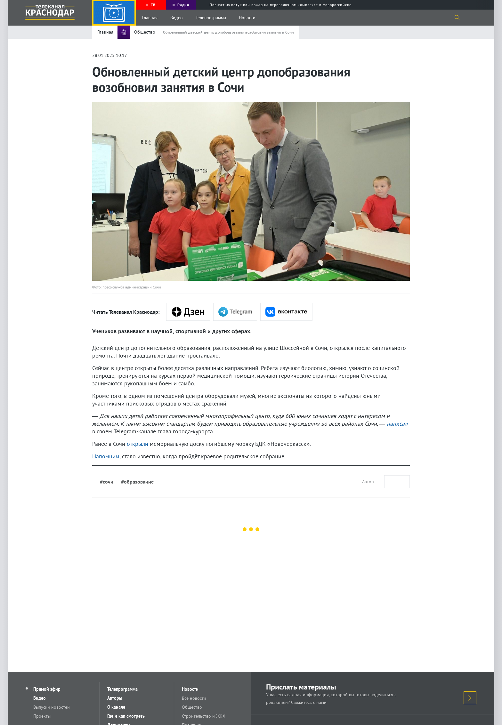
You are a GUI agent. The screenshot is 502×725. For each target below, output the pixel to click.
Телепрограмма (211, 17)
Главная (150, 17)
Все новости (194, 698)
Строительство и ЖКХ (203, 716)
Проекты (42, 716)
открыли (137, 443)
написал (397, 423)
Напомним (105, 456)
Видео (176, 17)
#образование (137, 481)
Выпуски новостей (51, 707)
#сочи (106, 481)
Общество (192, 707)
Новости (247, 17)
